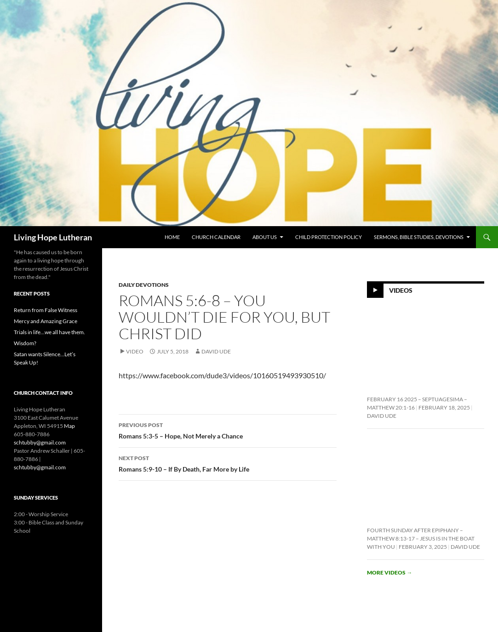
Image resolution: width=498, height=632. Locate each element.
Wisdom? (25, 343)
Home (172, 237)
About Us (264, 237)
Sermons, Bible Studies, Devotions (419, 237)
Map (69, 425)
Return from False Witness (45, 310)
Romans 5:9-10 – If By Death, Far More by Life (228, 463)
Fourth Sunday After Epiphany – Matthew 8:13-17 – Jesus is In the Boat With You (421, 538)
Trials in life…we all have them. (49, 332)
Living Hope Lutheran (53, 237)
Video (134, 351)
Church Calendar (216, 237)
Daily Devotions (144, 284)
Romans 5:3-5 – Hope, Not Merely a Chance (228, 430)
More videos (389, 572)
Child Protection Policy (328, 237)
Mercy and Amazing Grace (45, 321)
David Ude (216, 351)
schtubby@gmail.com (40, 442)
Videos (400, 290)
